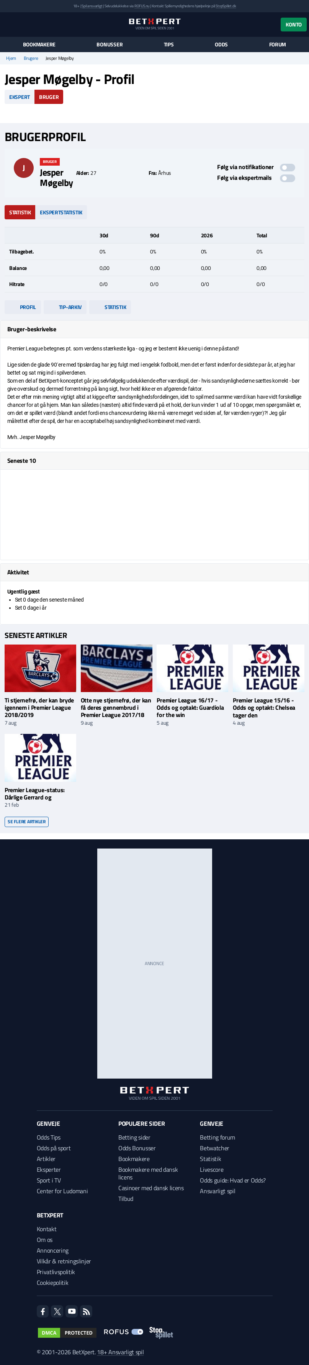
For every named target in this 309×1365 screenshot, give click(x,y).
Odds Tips (48, 1137)
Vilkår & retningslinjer (64, 1261)
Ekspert (19, 97)
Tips (169, 44)
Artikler (46, 1158)
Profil (23, 307)
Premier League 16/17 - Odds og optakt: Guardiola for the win (190, 707)
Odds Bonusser (137, 1148)
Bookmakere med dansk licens (148, 1173)
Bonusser (109, 44)
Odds (221, 44)
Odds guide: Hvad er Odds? (233, 1180)
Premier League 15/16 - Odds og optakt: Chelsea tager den (264, 707)
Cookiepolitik (53, 1282)
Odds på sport (54, 1148)
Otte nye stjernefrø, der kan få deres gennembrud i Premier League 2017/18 (116, 707)
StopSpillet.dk (226, 6)
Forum (277, 44)
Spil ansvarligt (92, 6)
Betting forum (217, 1137)
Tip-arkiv (65, 307)
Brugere (31, 58)
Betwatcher (214, 1148)
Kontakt (47, 1228)
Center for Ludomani (62, 1191)
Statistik (20, 212)
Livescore (211, 1169)
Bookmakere (39, 44)
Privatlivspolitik (56, 1271)
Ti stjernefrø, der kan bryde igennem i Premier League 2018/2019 (39, 707)
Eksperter (49, 1169)
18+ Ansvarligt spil (120, 1352)
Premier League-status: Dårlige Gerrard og (35, 793)
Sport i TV (49, 1180)
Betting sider (134, 1137)
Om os (44, 1239)
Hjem (11, 58)
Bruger (49, 97)
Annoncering (53, 1250)
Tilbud (125, 1198)
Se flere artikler (27, 821)
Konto (294, 24)
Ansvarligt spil (217, 1191)
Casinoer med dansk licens (151, 1187)
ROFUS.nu (141, 6)
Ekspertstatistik (61, 212)
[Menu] (8, 24)
